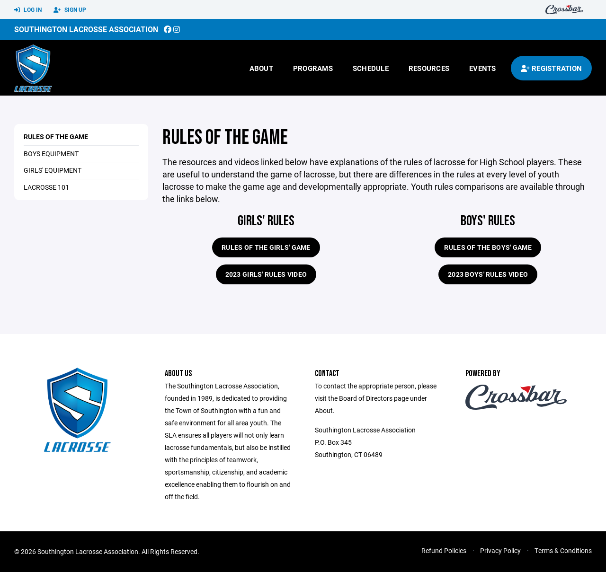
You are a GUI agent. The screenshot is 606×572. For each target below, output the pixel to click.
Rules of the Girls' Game (266, 247)
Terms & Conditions (563, 550)
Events (482, 68)
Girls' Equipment (52, 170)
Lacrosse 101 (46, 187)
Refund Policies (443, 550)
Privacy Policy (500, 550)
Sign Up (69, 10)
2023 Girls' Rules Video (266, 274)
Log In (28, 10)
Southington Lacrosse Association (86, 29)
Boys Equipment (51, 153)
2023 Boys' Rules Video (488, 274)
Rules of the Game (56, 136)
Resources (429, 68)
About (261, 68)
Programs (313, 68)
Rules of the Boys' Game (487, 247)
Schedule (371, 68)
